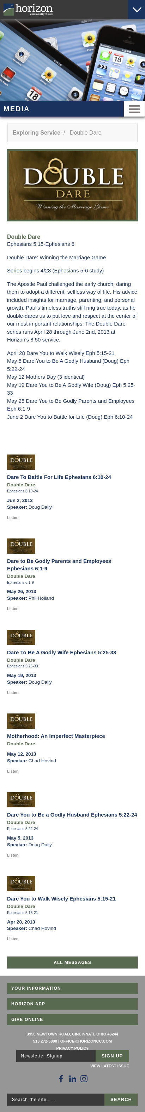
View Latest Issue (109, 1066)
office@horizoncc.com (86, 1041)
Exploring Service (36, 133)
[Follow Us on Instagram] (83, 1078)
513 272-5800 (45, 1041)
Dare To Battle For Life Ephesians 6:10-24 (59, 477)
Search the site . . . (34, 1099)
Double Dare (21, 484)
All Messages (72, 962)
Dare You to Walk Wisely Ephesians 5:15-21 (61, 899)
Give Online (27, 1019)
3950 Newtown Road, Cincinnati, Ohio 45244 (72, 1034)
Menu (134, 109)
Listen (12, 517)
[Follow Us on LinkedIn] (72, 1078)
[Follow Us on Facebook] (61, 1078)
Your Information (36, 988)
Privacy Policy (72, 1048)
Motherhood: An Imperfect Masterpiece (56, 736)
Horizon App (28, 1003)
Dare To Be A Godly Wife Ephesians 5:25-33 (61, 652)
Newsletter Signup (42, 1056)
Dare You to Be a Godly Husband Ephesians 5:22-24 (72, 815)
